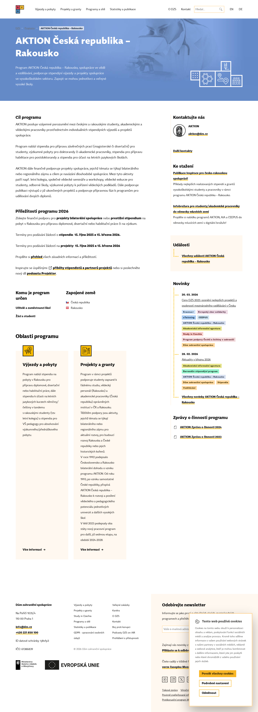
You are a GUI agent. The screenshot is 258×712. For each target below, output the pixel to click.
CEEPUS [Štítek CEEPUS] (203, 317)
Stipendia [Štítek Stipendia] (223, 382)
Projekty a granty (70, 9)
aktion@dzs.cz (198, 134)
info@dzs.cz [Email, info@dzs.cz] (24, 627)
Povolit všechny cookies (217, 673)
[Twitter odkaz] (181, 679)
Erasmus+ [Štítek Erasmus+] (188, 312)
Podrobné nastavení (215, 683)
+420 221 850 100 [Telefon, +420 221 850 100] (27, 632)
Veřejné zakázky (121, 605)
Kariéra (116, 610)
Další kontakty (182, 151)
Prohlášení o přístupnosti (125, 638)
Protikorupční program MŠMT (178, 699)
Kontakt (186, 9)
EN (231, 9)
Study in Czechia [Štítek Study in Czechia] (192, 334)
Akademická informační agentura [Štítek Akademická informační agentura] (201, 328)
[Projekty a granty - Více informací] (100, 452)
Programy (30, 28)
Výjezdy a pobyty (45, 9)
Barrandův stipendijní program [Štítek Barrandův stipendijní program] (200, 371)
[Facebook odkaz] (165, 679)
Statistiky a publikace (123, 9)
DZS (18, 28)
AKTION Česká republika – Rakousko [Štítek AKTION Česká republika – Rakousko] (203, 323)
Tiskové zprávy (170, 690)
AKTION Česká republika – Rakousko (62, 28)
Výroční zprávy (188, 690)
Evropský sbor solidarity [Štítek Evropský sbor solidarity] (212, 312)
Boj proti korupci (121, 627)
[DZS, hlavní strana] (20, 9)
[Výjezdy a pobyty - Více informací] (42, 452)
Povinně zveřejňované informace (179, 695)
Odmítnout (209, 693)
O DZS (172, 9)
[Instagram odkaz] (173, 679)
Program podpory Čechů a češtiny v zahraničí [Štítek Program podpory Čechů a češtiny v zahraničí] (208, 339)
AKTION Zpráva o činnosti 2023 (201, 437)
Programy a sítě (95, 9)
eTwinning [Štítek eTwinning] (189, 317)
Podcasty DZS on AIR (123, 632)
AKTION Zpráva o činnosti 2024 (201, 427)
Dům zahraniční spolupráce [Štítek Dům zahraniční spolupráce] (198, 345)
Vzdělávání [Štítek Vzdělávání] (189, 388)
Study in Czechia (82, 616)
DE (240, 9)
